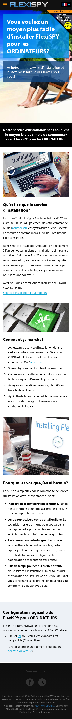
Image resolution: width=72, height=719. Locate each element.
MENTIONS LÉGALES (45, 705)
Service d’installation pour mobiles (25, 292)
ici (19, 636)
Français (69, 4)
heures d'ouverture (20, 651)
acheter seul (20, 228)
